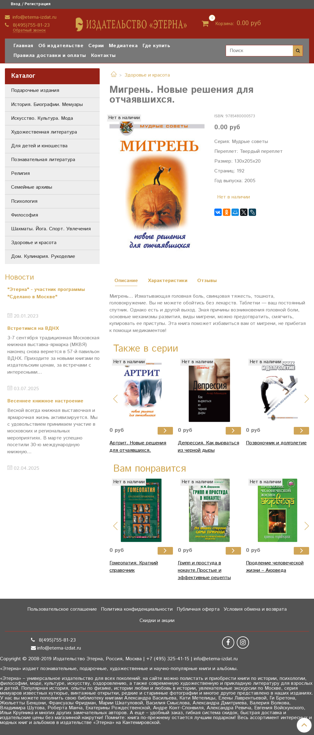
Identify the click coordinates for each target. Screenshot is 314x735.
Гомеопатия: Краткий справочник (133, 567)
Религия (20, 173)
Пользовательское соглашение (62, 609)
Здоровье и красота (147, 75)
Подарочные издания (35, 90)
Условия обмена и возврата (255, 609)
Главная (23, 45)
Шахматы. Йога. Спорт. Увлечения (51, 228)
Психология (24, 201)
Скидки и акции (157, 620)
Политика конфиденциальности (137, 609)
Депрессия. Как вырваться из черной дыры (208, 446)
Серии (96, 45)
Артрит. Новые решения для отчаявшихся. (137, 446)
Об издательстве (61, 45)
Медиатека (123, 45)
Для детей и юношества (39, 145)
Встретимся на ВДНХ (33, 328)
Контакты (103, 55)
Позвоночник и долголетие (276, 443)
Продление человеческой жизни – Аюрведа (275, 567)
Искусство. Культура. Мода (42, 118)
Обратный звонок (29, 31)
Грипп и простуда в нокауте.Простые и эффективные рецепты (204, 570)
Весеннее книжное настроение (45, 401)
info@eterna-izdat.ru (33, 17)
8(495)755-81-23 (30, 25)
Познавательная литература (43, 159)
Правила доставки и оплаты (49, 55)
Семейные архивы (31, 187)
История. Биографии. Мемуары (47, 104)
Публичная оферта (198, 609)
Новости (19, 277)
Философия (24, 215)
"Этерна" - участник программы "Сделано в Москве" (46, 293)
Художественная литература (44, 132)
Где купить (156, 45)
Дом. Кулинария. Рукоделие (43, 256)
